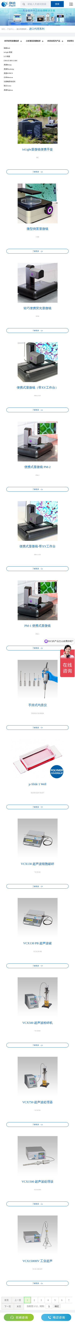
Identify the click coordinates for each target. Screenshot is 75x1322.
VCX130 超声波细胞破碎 (37, 864)
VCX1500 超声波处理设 (37, 1181)
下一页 (7, 1306)
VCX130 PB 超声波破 (37, 943)
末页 (19, 1306)
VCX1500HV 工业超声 (37, 1261)
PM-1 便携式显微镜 (37, 625)
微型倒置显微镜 (37, 229)
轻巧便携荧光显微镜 (37, 308)
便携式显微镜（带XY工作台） (37, 387)
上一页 (18, 1300)
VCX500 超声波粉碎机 (37, 1023)
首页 (3, 29)
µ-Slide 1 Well (37, 784)
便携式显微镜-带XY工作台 (37, 546)
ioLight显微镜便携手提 (37, 149)
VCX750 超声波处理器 (37, 1102)
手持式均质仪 (37, 705)
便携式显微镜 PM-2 (37, 467)
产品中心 (10, 29)
